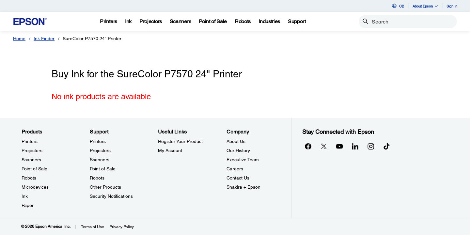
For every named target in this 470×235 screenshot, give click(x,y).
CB (397, 6)
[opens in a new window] (386, 146)
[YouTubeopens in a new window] (339, 146)
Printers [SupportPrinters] (98, 141)
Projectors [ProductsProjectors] (32, 150)
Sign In (451, 6)
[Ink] (128, 21)
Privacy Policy (121, 227)
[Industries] (269, 21)
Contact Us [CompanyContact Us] (238, 177)
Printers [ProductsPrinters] (30, 141)
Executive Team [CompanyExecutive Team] (243, 159)
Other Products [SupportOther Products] (105, 187)
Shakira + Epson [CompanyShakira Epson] (243, 187)
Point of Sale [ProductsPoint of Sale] (34, 168)
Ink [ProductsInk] (25, 196)
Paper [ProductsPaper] (28, 205)
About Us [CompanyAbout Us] (236, 141)
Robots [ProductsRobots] (29, 177)
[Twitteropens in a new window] (324, 146)
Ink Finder (44, 38)
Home (19, 38)
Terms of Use (92, 227)
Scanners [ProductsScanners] (31, 159)
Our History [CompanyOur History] (238, 150)
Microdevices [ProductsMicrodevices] (35, 187)
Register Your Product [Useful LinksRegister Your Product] (180, 141)
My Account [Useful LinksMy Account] (170, 150)
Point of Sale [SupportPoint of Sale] (103, 168)
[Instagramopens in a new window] (371, 146)
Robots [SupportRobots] (97, 177)
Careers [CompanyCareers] (235, 168)
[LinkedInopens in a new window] (355, 146)
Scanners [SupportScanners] (99, 159)
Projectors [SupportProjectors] (100, 150)
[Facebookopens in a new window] (308, 146)
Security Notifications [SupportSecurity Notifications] (111, 196)
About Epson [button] (425, 6)
